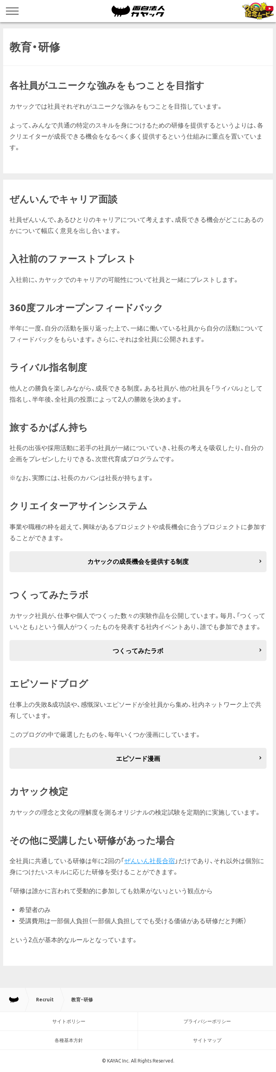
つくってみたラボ (138, 650)
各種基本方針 (69, 1040)
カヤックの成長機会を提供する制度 (138, 561)
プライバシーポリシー (207, 1021)
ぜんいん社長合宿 (149, 860)
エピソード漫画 (138, 758)
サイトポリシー (68, 1021)
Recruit (45, 999)
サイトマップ (207, 1040)
